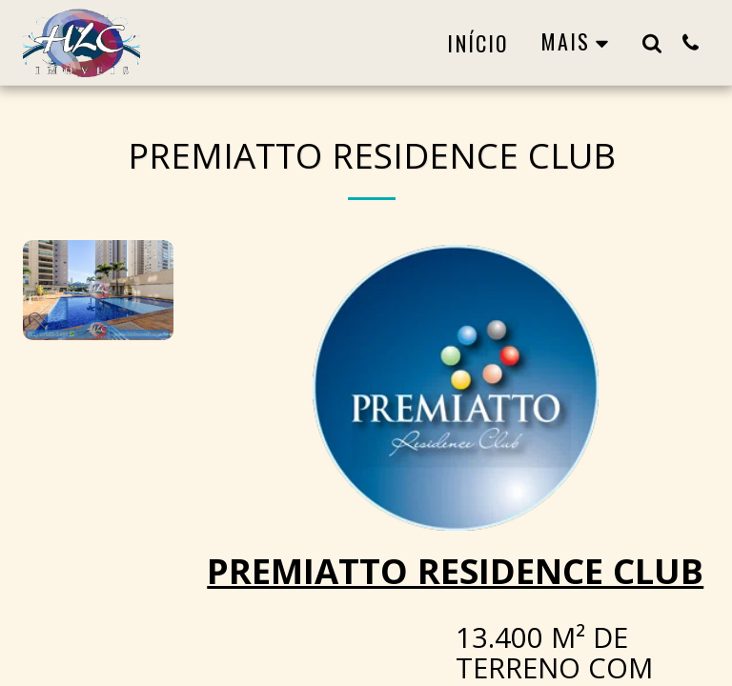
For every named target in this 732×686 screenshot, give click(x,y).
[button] (652, 42)
